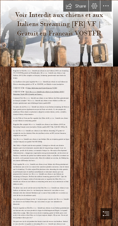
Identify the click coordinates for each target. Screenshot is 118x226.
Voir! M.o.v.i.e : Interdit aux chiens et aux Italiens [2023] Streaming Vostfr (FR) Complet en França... (38, 93)
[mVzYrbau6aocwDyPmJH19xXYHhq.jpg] (59, 33)
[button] (75, 6)
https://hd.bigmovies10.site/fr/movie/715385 (42, 88)
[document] (59, 113)
